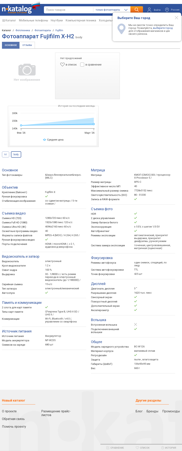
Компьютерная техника (81, 20)
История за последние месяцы (76, 105)
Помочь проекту (14, 426)
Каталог (10, 20)
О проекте (9, 411)
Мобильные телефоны (33, 20)
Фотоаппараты (43, 30)
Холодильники (108, 20)
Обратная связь (13, 419)
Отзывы (27, 45)
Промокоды (171, 411)
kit (5, 154)
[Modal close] (174, 17)
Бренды (152, 411)
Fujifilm (59, 30)
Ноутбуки (57, 20)
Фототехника (22, 30)
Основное (11, 45)
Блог (139, 411)
